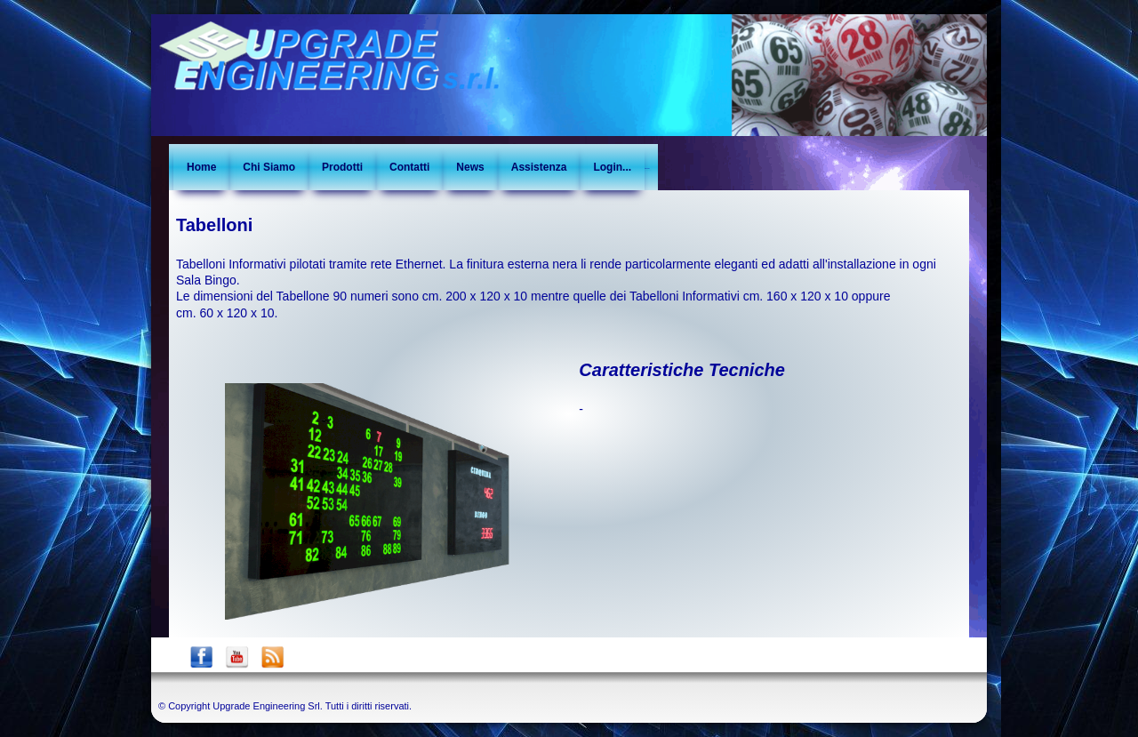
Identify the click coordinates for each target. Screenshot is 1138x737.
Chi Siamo (269, 167)
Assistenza (539, 167)
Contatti (409, 167)
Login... (612, 167)
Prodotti (342, 167)
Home (201, 167)
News (470, 167)
